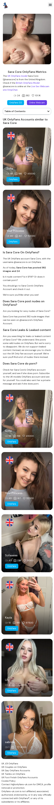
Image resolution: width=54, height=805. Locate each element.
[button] (50, 4)
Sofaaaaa (11, 555)
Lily (7, 680)
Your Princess (15, 231)
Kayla (8, 617)
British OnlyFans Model (28, 82)
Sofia (9, 168)
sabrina (10, 742)
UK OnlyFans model (17, 75)
